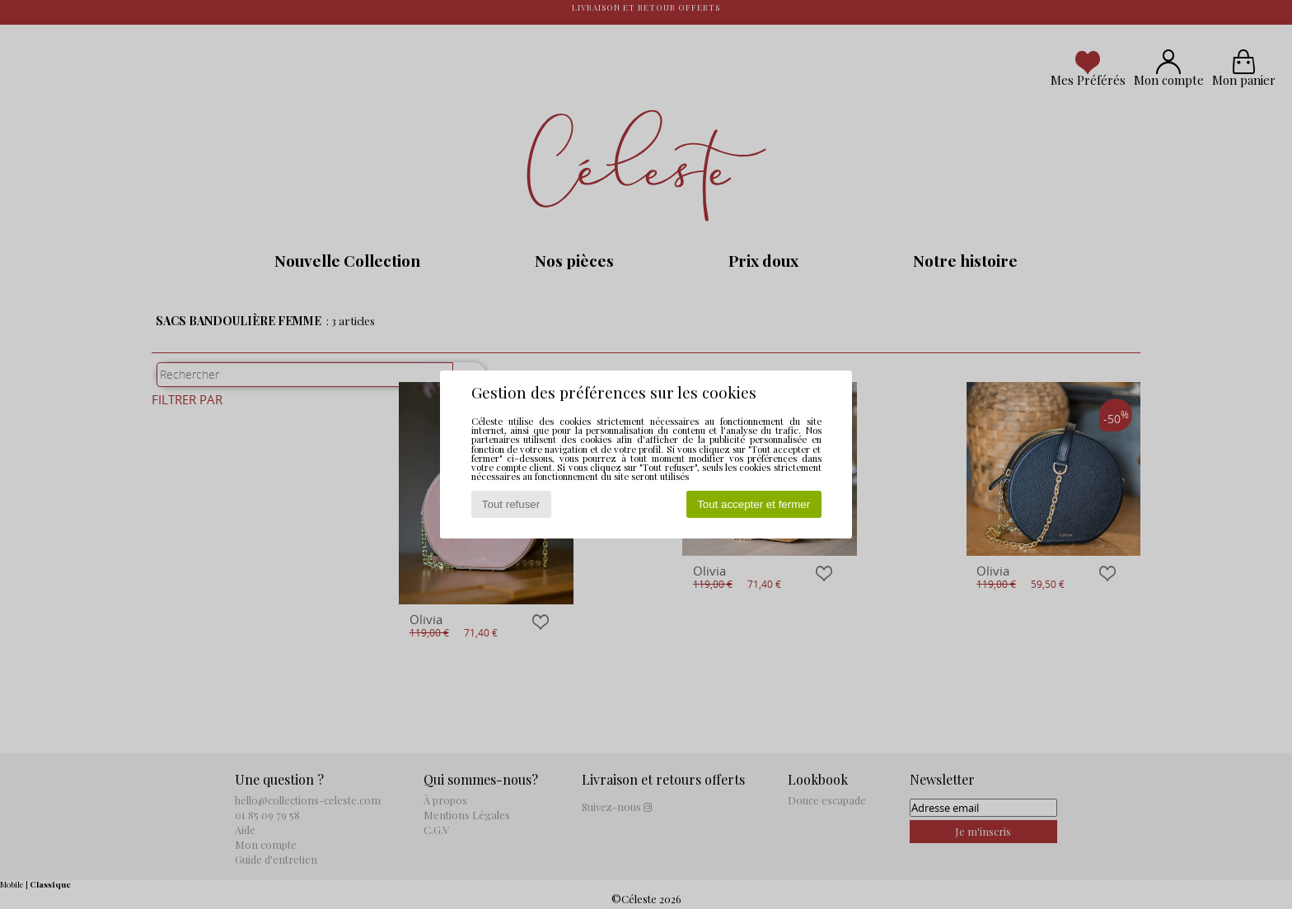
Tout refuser (511, 504)
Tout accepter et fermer (753, 504)
